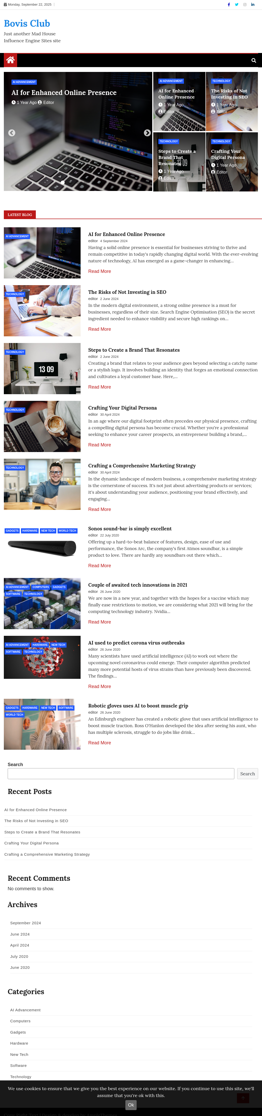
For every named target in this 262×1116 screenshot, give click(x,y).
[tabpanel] (78, 131)
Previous (10, 131)
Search (15, 755)
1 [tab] (62, 182)
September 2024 (23, 914)
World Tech (67, 524)
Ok (131, 1105)
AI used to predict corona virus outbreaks (136, 635)
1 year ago (24, 102)
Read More (99, 271)
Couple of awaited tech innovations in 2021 (137, 579)
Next (145, 131)
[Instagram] (245, 5)
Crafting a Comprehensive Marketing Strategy (142, 459)
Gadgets (12, 524)
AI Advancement (24, 82)
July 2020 (17, 947)
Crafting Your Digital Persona (228, 154)
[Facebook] (229, 5)
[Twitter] (237, 5)
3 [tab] (78, 182)
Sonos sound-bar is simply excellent (130, 522)
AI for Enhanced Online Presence (64, 92)
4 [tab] (85, 182)
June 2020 (18, 958)
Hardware (29, 524)
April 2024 (18, 936)
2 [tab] (70, 182)
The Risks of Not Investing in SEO (229, 94)
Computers (40, 581)
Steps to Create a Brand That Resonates (177, 157)
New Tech (48, 524)
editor (46, 102)
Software (13, 587)
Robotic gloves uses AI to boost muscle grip (138, 698)
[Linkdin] (252, 5)
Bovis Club (27, 23)
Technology (221, 81)
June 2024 (18, 925)
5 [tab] (93, 182)
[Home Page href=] (10, 61)
